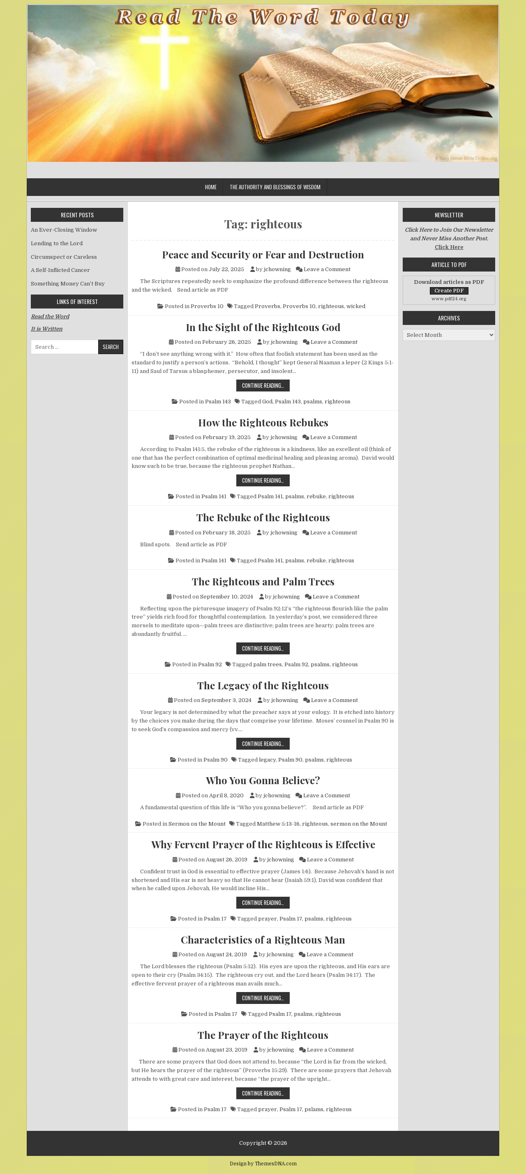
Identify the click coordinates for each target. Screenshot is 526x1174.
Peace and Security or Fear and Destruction (263, 254)
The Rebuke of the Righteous (263, 517)
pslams (314, 1109)
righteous (331, 306)
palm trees (267, 664)
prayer (267, 919)
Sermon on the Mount (197, 824)
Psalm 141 (213, 496)
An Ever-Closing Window (64, 230)
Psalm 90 (215, 760)
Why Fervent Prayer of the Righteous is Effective (263, 844)
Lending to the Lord (57, 243)
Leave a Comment (327, 269)
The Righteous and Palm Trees (263, 581)
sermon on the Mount (358, 824)
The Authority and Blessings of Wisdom (275, 187)
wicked (355, 306)
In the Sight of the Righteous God (263, 327)
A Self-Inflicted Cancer (60, 270)
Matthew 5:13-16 (278, 824)
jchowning (277, 269)
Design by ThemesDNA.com (263, 1164)
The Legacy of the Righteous (263, 685)
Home (211, 187)
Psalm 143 (218, 401)
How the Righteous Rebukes (263, 422)
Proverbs (267, 306)
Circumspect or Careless (64, 257)
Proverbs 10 (207, 306)
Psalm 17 (215, 919)
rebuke (316, 496)
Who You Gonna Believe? (263, 780)
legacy (267, 760)
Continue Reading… (266, 385)
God (267, 401)
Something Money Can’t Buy (68, 284)
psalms (312, 401)
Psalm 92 (210, 664)
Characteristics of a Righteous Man (263, 939)
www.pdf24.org (448, 299)
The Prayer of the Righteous (263, 1034)
